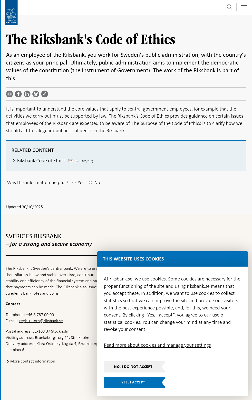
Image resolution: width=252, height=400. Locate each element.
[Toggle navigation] (243, 7)
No (97, 182)
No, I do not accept (133, 367)
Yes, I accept (133, 382)
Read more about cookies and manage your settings (157, 345)
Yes (81, 182)
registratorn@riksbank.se (41, 320)
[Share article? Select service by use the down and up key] (28, 94)
